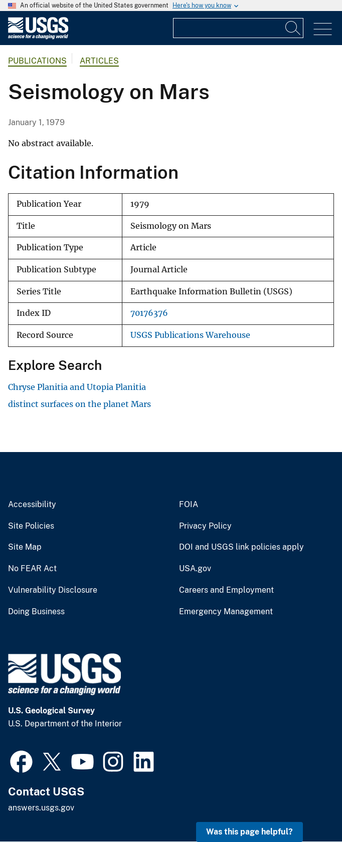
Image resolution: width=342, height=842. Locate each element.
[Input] (238, 28)
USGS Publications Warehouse (190, 335)
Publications (37, 61)
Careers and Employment (226, 590)
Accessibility (32, 504)
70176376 (149, 313)
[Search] (293, 28)
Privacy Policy (205, 526)
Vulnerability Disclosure (52, 590)
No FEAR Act (32, 568)
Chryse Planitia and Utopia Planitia (77, 387)
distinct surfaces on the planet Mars (79, 404)
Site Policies (31, 526)
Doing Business (36, 611)
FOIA (188, 504)
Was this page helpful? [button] (249, 831)
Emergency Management (226, 611)
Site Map (25, 547)
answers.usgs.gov (41, 807)
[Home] (38, 37)
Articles (99, 61)
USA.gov (195, 568)
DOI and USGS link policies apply (241, 547)
